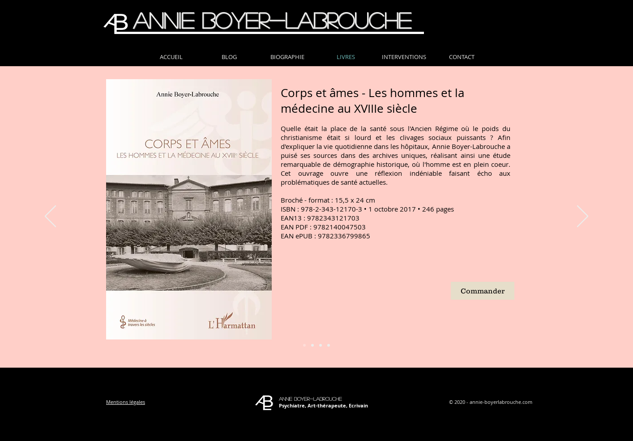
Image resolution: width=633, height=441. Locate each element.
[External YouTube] (359, 291)
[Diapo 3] (320, 345)
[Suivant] (582, 217)
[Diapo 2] (312, 345)
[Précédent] (50, 217)
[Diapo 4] (328, 345)
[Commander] (482, 291)
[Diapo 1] (304, 345)
